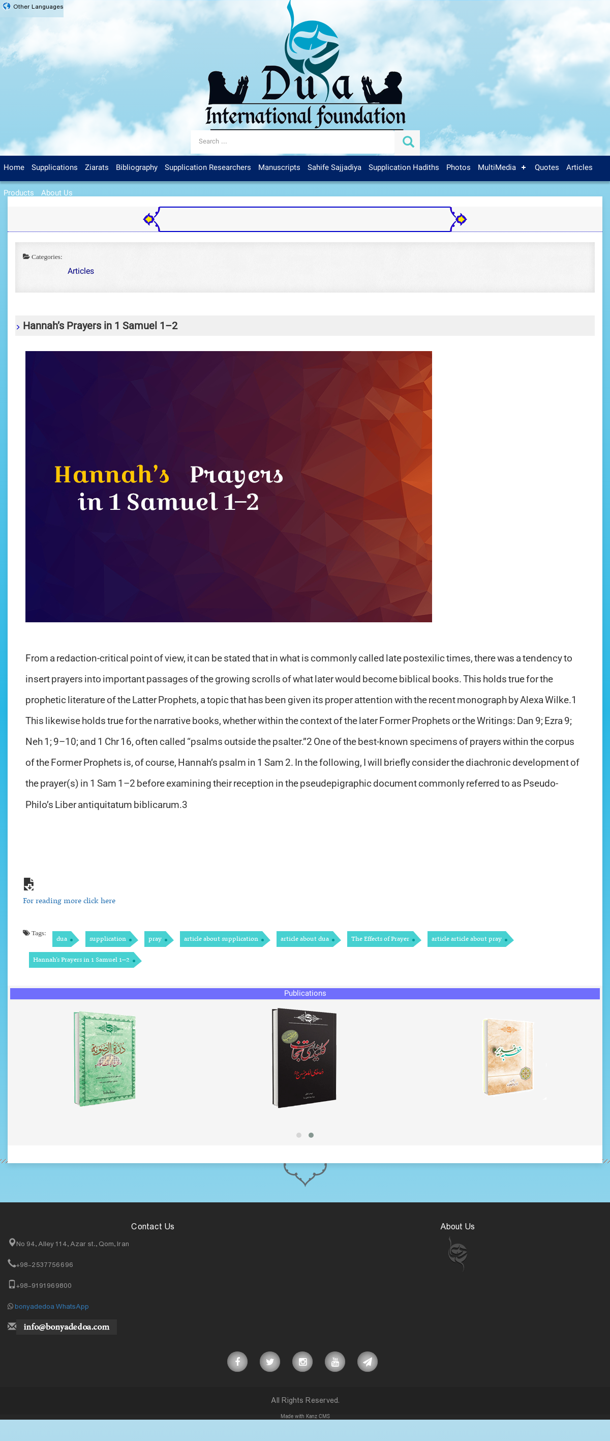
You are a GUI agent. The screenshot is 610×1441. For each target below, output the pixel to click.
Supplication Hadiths (404, 168)
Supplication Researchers (208, 168)
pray (155, 939)
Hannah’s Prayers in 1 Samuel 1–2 (81, 960)
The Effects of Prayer (380, 939)
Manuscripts (279, 168)
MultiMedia (497, 168)
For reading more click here (69, 901)
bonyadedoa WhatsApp (52, 1306)
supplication (107, 939)
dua (61, 939)
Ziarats (97, 168)
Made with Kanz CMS (305, 1417)
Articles (579, 168)
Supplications (55, 168)
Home (14, 168)
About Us (57, 193)
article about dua (305, 939)
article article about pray (467, 939)
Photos (458, 168)
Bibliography (137, 168)
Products (19, 193)
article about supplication (221, 939)
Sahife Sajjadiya (334, 168)
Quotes (547, 168)
